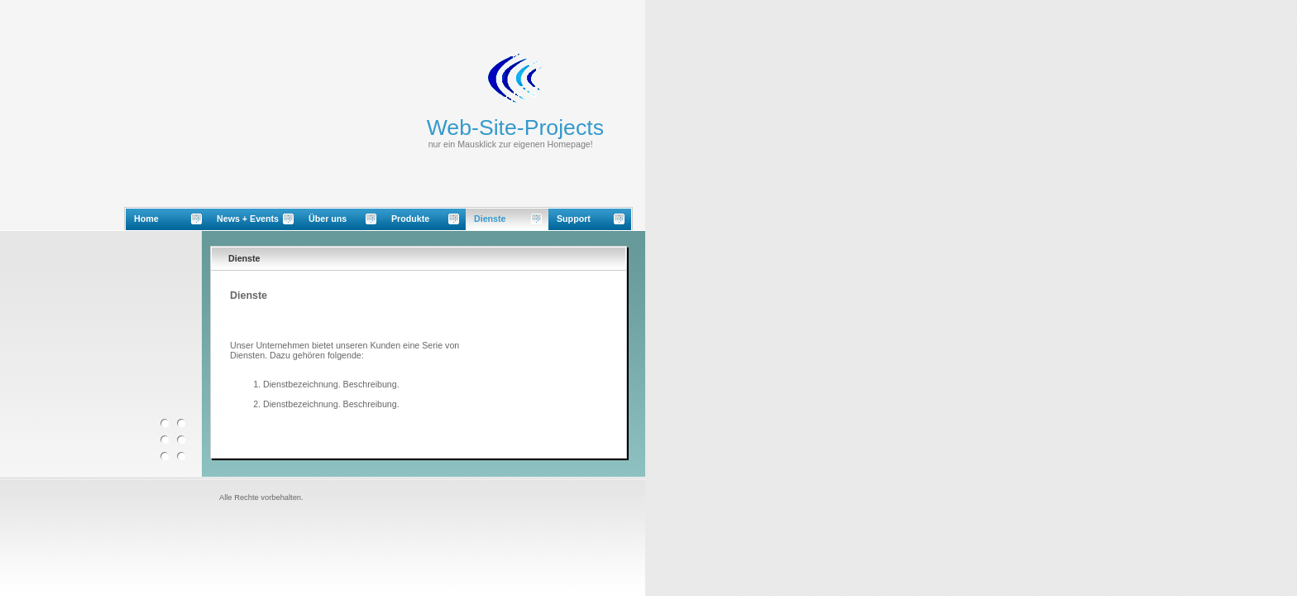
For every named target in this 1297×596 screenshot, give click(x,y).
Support (574, 218)
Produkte (410, 218)
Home (146, 218)
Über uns (328, 218)
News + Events (248, 218)
